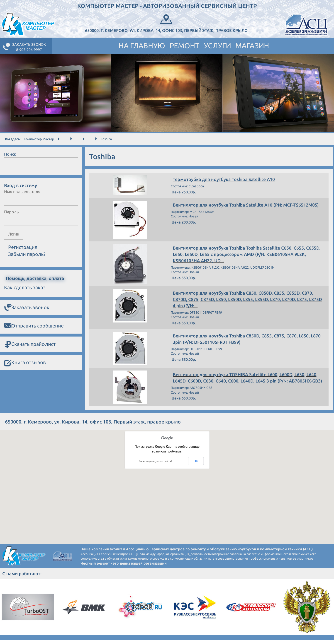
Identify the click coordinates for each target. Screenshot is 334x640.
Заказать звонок (26, 307)
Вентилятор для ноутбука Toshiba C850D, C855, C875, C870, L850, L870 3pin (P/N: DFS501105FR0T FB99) (243, 339)
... (65, 139)
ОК (196, 466)
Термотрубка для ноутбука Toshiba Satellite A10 (225, 179)
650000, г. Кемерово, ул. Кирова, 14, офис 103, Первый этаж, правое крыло (166, 23)
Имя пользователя (22, 191)
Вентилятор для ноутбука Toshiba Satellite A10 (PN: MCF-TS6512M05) (247, 205)
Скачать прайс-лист (30, 344)
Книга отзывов (25, 362)
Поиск (10, 154)
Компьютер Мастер (39, 139)
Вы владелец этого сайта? (155, 466)
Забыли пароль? (27, 254)
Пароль (11, 211)
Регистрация (22, 247)
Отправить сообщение (34, 326)
